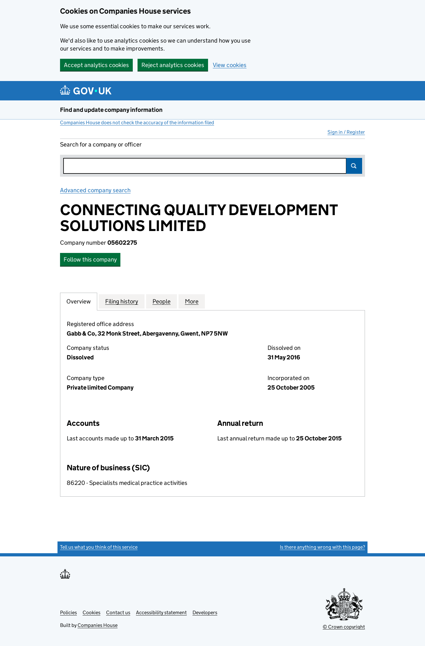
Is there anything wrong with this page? (322, 547)
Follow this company (90, 259)
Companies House (98, 625)
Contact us (118, 612)
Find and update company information (111, 109)
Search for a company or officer (101, 144)
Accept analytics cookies (96, 65)
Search (354, 166)
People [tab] (161, 301)
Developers (204, 612)
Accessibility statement (161, 612)
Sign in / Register (346, 132)
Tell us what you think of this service (99, 547)
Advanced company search (95, 190)
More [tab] (192, 301)
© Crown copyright (344, 627)
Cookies (91, 612)
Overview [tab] (78, 301)
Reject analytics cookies (172, 65)
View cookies (229, 65)
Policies (68, 612)
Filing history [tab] (121, 301)
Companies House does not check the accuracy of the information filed (137, 122)
